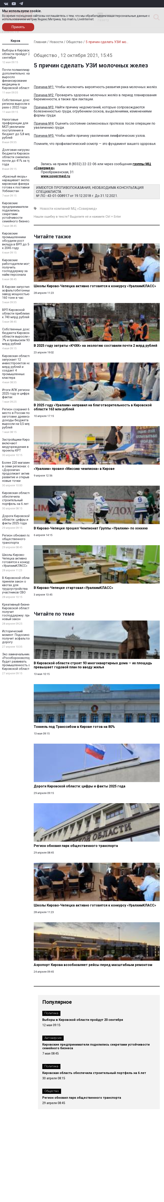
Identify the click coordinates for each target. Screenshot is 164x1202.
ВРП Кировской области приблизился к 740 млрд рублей (18, 313)
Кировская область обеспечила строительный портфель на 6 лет (16, 498)
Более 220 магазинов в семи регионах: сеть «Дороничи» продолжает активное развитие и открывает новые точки (18, 472)
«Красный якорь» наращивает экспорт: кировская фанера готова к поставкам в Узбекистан (18, 184)
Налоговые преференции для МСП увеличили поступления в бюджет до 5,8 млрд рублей (17, 129)
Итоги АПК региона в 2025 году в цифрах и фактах (17, 393)
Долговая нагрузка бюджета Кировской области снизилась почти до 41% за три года (17, 157)
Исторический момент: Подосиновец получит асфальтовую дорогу (18, 636)
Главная (40, 42)
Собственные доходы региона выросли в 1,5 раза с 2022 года (18, 103)
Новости (56, 42)
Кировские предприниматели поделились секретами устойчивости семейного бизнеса (16, 212)
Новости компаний (55, 209)
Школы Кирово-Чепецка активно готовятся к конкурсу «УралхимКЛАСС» (17, 560)
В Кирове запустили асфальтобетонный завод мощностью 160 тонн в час (16, 292)
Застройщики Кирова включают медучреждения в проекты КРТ (17, 445)
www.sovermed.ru (55, 176)
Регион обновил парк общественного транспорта (17, 539)
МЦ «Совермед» (84, 209)
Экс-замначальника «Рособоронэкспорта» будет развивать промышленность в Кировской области (18, 662)
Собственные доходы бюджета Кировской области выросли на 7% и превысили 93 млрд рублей (18, 337)
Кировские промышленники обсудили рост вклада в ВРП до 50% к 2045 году (17, 241)
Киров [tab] (15, 41)
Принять (18, 27)
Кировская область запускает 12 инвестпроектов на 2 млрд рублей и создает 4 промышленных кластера (17, 367)
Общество (74, 42)
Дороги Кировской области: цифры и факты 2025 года (16, 519)
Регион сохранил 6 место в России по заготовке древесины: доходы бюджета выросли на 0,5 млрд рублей (18, 418)
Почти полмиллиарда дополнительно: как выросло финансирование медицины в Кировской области (17, 79)
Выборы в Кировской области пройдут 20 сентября (17, 54)
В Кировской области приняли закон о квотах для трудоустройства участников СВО (18, 585)
